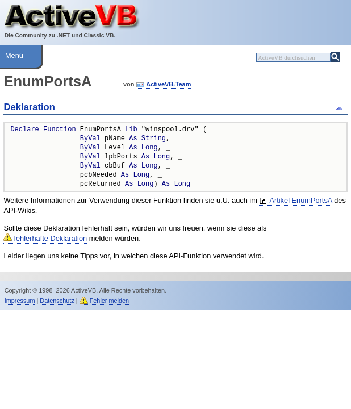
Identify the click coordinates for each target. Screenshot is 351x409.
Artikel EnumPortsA (300, 200)
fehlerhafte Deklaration (50, 238)
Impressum (20, 300)
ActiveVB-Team (168, 84)
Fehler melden (109, 300)
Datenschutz (57, 300)
